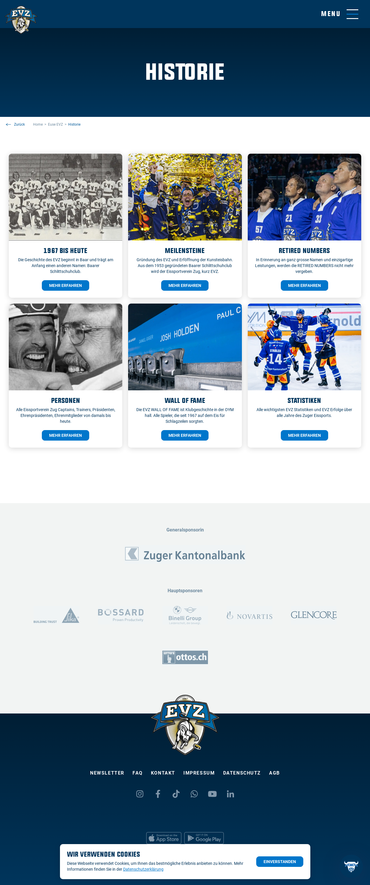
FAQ (137, 773)
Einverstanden (280, 861)
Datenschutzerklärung (143, 869)
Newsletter (107, 773)
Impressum (199, 773)
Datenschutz (242, 773)
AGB (274, 773)
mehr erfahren (65, 285)
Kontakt (163, 773)
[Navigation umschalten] (339, 14)
